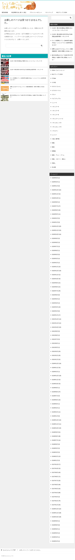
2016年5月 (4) (56, 533)
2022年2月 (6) (56, 311)
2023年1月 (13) (56, 266)
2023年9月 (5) (56, 238)
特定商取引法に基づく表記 (18, 12)
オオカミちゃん (56, 86)
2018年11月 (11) (56, 424)
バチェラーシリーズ (57, 118)
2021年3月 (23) (56, 351)
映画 (53, 147)
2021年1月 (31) (56, 359)
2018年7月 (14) (56, 440)
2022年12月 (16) (56, 270)
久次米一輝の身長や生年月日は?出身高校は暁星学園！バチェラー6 (26, 69)
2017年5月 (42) (56, 488)
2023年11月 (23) (56, 230)
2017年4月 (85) (56, 492)
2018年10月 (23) (56, 428)
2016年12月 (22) (56, 508)
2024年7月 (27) (56, 206)
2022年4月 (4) (56, 303)
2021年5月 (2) (56, 347)
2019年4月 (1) (56, 408)
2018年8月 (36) (56, 436)
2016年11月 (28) (56, 513)
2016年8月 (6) (56, 525)
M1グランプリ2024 (61, 12)
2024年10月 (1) (56, 198)
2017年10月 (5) (56, 468)
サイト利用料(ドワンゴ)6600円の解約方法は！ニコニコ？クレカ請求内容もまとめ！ (28, 79)
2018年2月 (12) (56, 456)
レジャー (54, 135)
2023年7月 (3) (56, 246)
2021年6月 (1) (56, 343)
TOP (9, 550)
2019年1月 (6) (56, 416)
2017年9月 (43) (56, 472)
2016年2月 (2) (56, 541)
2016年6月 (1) (56, 529)
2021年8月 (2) (56, 335)
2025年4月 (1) (56, 182)
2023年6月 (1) (56, 250)
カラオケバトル (56, 90)
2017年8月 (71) (56, 476)
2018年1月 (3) (56, 460)
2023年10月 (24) (56, 234)
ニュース (54, 102)
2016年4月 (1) (56, 537)
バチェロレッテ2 (56, 122)
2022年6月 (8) (56, 295)
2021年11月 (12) (56, 323)
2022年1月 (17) (56, 315)
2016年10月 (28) (56, 517)
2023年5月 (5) (56, 254)
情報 (53, 143)
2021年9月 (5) (56, 331)
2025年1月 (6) (56, 186)
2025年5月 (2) (56, 178)
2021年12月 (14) (56, 319)
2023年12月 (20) (56, 226)
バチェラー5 (55, 110)
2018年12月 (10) (56, 420)
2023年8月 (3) (56, 242)
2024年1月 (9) (56, 222)
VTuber (54, 78)
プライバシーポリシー (36, 12)
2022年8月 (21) (56, 287)
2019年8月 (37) (56, 391)
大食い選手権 (55, 139)
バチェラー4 (55, 106)
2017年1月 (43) (56, 504)
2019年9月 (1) (56, 387)
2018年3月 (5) (56, 452)
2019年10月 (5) (56, 383)
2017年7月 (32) (56, 480)
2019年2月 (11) (56, 412)
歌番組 (54, 151)
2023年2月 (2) (56, 262)
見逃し (54, 163)
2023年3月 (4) (56, 258)
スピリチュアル (56, 98)
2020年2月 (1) (56, 371)
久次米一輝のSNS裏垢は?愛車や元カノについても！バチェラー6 (26, 61)
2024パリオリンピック (58, 70)
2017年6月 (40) (56, 484)
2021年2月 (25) (56, 355)
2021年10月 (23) (56, 327)
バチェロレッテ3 (56, 127)
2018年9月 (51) (56, 432)
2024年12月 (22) (56, 190)
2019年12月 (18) (56, 375)
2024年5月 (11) (56, 214)
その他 (54, 82)
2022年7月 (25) (56, 291)
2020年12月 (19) (56, 363)
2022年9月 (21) (56, 282)
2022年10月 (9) (56, 278)
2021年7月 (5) (56, 339)
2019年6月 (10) (56, 400)
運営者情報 (5, 12)
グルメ (54, 94)
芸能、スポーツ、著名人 (59, 159)
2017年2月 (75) (56, 500)
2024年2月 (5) (56, 218)
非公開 (54, 167)
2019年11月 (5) (56, 379)
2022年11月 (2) (56, 274)
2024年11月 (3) (56, 194)
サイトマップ (49, 12)
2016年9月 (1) (56, 521)
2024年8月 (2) (56, 202)
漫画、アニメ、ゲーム (58, 155)
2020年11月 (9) (56, 367)
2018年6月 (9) (56, 444)
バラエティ (55, 131)
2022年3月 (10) (56, 307)
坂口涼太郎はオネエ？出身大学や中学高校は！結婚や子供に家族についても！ (28, 96)
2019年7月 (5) (56, 395)
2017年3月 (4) (56, 496)
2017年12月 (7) (56, 464)
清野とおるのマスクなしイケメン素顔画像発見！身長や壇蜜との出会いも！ (27, 87)
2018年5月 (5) (56, 448)
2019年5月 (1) (56, 404)
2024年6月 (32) (56, 210)
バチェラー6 (55, 114)
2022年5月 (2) (56, 299)
